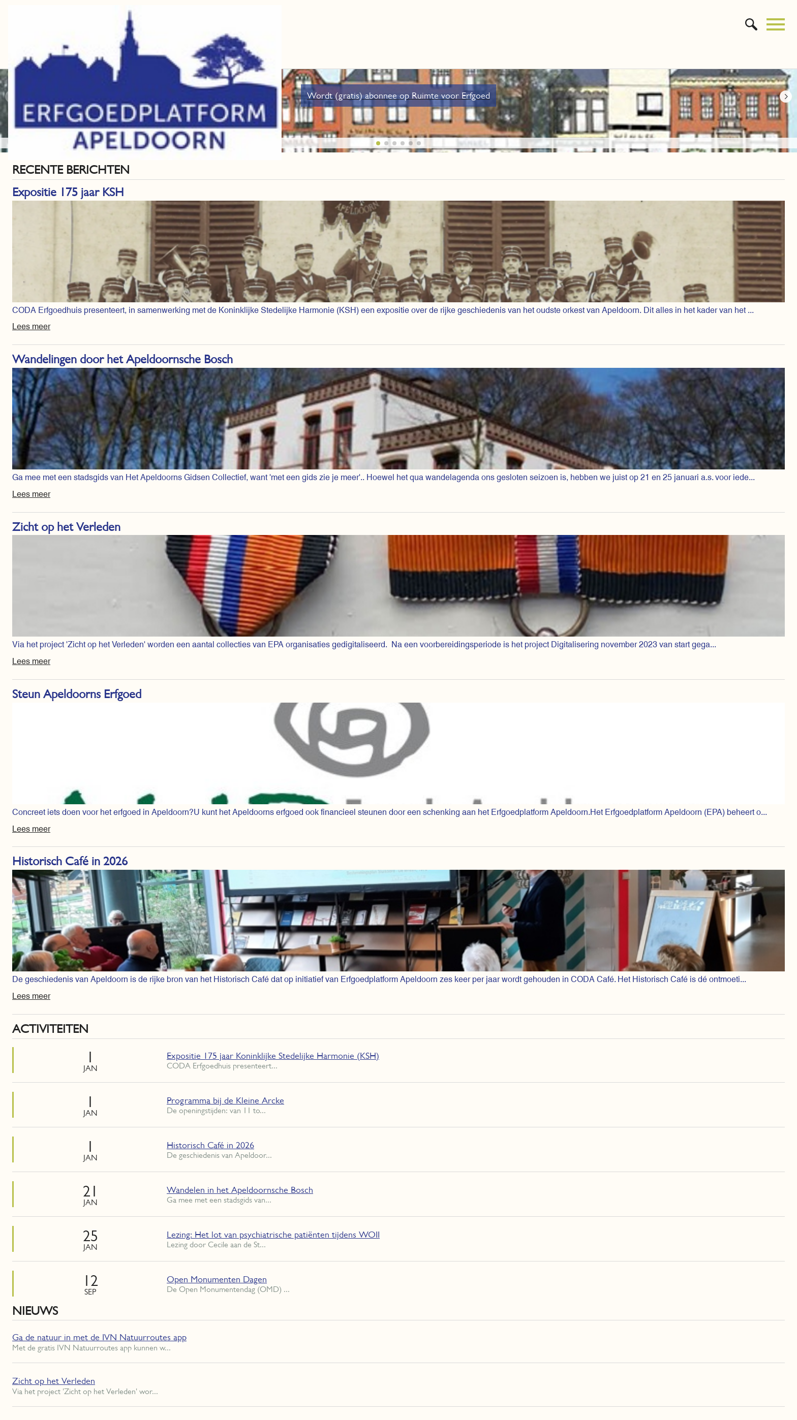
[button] (786, 96)
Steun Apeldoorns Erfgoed (76, 694)
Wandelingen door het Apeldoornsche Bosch (122, 359)
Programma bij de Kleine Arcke (225, 1100)
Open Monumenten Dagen (217, 1279)
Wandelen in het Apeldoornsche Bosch (240, 1190)
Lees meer (31, 326)
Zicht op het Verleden (66, 527)
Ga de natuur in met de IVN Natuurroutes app (99, 1337)
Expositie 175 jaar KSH (68, 192)
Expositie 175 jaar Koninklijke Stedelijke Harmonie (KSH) (273, 1056)
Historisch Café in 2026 (70, 861)
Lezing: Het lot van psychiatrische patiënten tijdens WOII (273, 1234)
